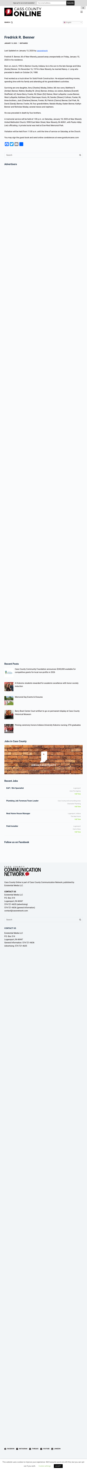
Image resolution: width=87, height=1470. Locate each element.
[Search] (8, 22)
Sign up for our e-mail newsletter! (23, 3)
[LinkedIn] (56, 1449)
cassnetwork (42, 51)
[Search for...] (41, 155)
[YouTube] (44, 1449)
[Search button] (80, 155)
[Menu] (81, 12)
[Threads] (33, 1449)
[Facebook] (9, 1449)
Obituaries (24, 43)
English (67, 22)
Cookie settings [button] (45, 1466)
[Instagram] (21, 1449)
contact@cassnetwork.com (16, 911)
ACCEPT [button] (58, 1466)
